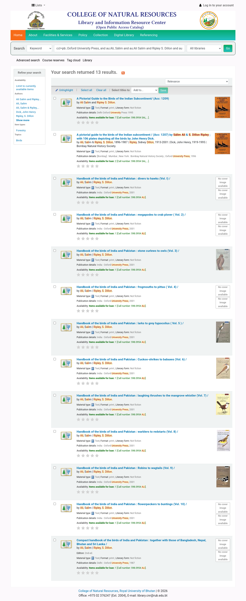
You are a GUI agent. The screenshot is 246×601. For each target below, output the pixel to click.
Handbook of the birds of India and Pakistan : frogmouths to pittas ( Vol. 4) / (127, 287)
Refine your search (29, 72)
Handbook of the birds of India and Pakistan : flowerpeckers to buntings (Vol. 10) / (132, 504)
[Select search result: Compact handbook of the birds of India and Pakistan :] (54, 540)
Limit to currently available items (26, 87)
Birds (19, 140)
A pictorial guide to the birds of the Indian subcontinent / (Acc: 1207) (143, 136)
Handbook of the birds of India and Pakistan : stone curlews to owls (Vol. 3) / (128, 251)
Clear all (101, 90)
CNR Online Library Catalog (20, 5)
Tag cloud (73, 60)
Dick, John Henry (26, 111)
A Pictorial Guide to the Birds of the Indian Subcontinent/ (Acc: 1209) (123, 98)
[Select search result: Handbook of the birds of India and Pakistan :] (54, 178)
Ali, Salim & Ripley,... (27, 107)
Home (18, 35)
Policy (82, 35)
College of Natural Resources (98, 591)
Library (87, 60)
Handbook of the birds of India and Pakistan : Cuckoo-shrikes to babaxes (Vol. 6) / (132, 359)
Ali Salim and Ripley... (28, 99)
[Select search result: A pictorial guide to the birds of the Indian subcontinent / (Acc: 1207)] (54, 134)
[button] (38, 5)
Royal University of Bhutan (137, 591)
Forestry (21, 130)
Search (19, 48)
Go (228, 48)
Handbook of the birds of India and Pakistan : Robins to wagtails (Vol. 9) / (126, 468)
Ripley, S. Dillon (25, 115)
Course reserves (53, 60)
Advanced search (28, 60)
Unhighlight (64, 90)
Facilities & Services (57, 35)
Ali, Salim (21, 103)
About (33, 35)
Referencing (148, 35)
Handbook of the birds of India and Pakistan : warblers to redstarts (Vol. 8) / (127, 431)
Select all (86, 90)
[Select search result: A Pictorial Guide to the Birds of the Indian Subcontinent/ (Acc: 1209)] (54, 98)
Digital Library (124, 35)
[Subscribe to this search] (123, 72)
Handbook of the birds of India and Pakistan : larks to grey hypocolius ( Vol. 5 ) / (130, 323)
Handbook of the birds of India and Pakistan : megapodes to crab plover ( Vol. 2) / (131, 214)
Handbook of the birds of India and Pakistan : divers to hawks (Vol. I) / (123, 178)
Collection (100, 35)
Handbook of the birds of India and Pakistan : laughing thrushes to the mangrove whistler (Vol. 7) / (142, 395)
